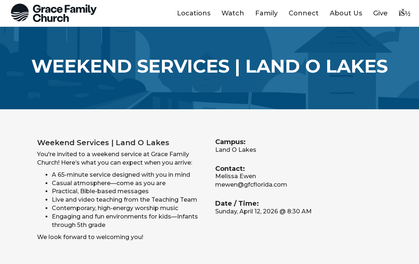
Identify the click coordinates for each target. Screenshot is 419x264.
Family (266, 13)
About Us (346, 13)
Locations (193, 13)
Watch (232, 13)
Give (380, 13)
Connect (304, 13)
